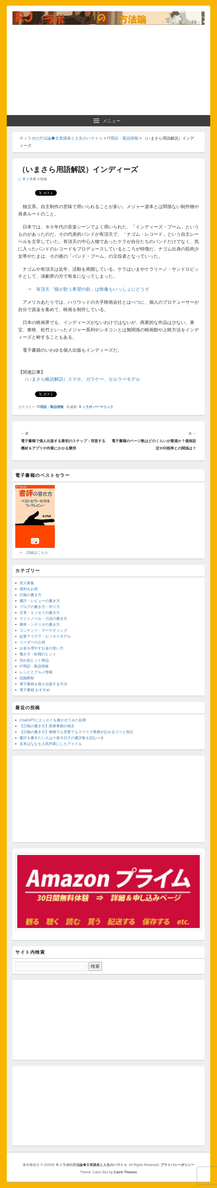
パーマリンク (103, 407)
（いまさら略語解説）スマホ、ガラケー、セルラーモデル (81, 379)
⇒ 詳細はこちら (33, 552)
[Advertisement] (108, 67)
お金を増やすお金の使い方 (41, 648)
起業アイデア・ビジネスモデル (45, 636)
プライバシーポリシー (177, 1165)
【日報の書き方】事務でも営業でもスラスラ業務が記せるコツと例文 (76, 732)
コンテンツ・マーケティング (43, 630)
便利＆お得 (28, 589)
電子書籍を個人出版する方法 (43, 684)
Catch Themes (125, 1172)
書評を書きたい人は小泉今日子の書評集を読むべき (61, 738)
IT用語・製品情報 (50, 407)
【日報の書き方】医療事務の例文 (47, 726)
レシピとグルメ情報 (36, 672)
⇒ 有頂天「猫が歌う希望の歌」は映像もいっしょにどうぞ (88, 289)
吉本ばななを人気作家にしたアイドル (50, 744)
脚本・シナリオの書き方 (39, 624)
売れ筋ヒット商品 (34, 660)
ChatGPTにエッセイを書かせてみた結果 (52, 720)
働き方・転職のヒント (37, 654)
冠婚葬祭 (26, 678)
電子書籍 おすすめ (34, 690)
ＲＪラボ (29, 179)
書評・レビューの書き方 (39, 601)
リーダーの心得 (32, 642)
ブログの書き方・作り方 (39, 607)
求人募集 (26, 583)
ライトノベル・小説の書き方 (43, 618)
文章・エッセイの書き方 (39, 612)
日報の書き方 (30, 595)
